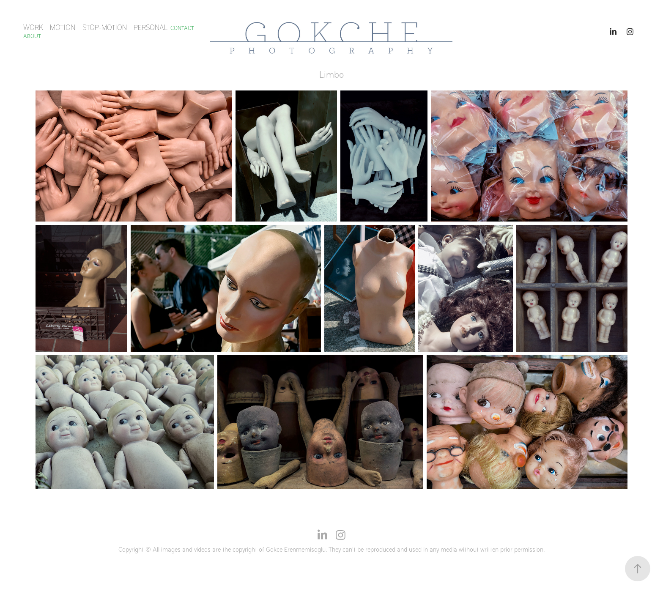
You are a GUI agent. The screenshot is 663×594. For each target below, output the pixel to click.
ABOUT (32, 36)
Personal (150, 27)
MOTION (62, 27)
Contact (182, 28)
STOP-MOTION (104, 27)
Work (33, 27)
